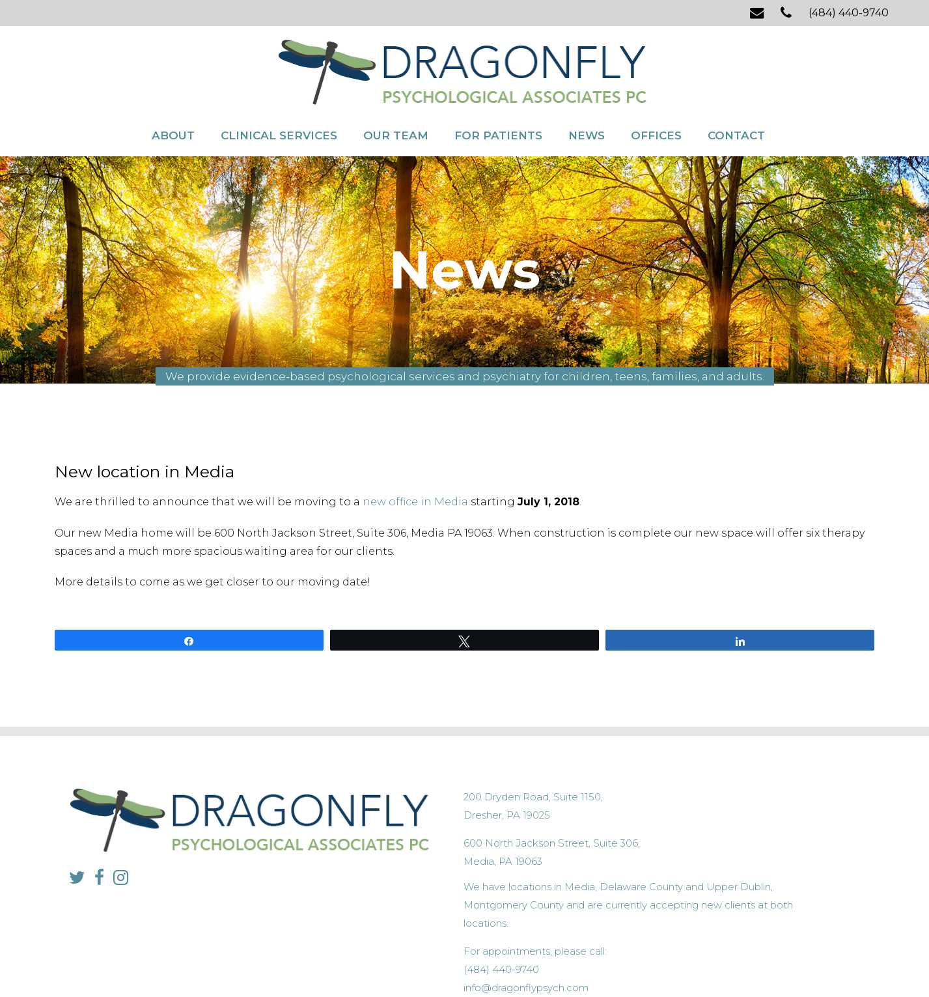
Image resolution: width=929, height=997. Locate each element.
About (173, 109)
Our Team (395, 109)
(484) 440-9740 (849, 13)
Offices (656, 109)
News (586, 109)
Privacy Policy (386, 961)
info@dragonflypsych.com (676, 871)
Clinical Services (279, 109)
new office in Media (415, 476)
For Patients (498, 109)
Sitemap (435, 961)
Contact (736, 109)
